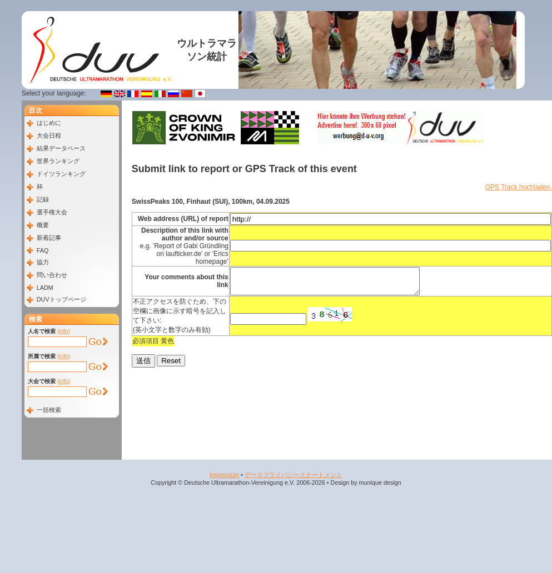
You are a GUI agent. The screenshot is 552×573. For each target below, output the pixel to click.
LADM (45, 287)
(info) (63, 331)
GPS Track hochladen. (518, 187)
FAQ (43, 250)
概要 (43, 225)
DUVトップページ (61, 299)
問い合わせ (52, 275)
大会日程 (49, 135)
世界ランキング (58, 161)
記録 (43, 199)
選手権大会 (52, 212)
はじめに (49, 122)
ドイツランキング (61, 173)
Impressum (224, 474)
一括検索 (49, 409)
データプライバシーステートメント (293, 474)
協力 (43, 262)
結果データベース (61, 148)
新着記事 (49, 237)
